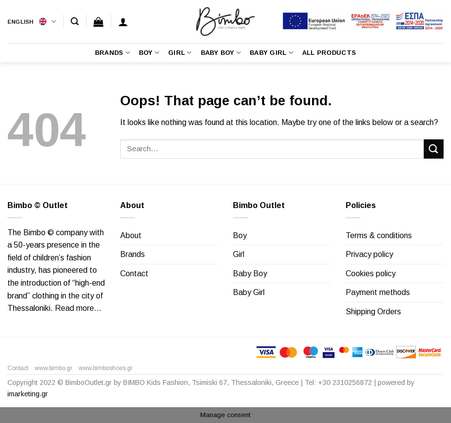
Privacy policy (369, 254)
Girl (179, 52)
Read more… (78, 308)
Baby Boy (221, 52)
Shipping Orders (373, 311)
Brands (112, 52)
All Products (329, 52)
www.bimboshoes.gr (106, 368)
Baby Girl (271, 52)
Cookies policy (371, 273)
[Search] (75, 21)
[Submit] (434, 149)
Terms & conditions (379, 235)
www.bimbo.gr (53, 368)
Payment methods (378, 292)
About (130, 235)
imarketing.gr (27, 394)
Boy (149, 52)
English (31, 21)
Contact (134, 273)
